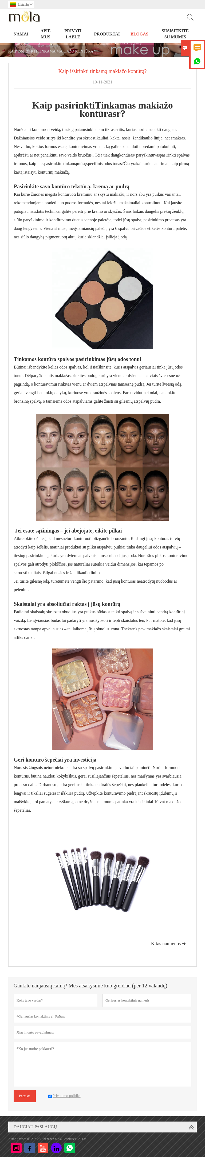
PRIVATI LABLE (72, 34)
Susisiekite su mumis (175, 34)
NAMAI (21, 34)
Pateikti (24, 1096)
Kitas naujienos (168, 943)
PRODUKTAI (107, 34)
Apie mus (45, 34)
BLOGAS (139, 34)
